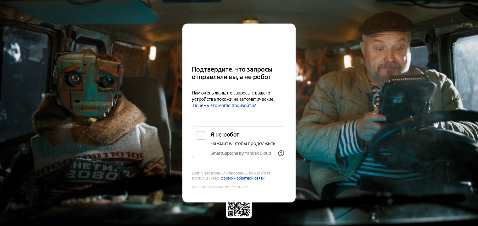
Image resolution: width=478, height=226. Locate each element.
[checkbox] (239, 142)
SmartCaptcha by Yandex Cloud (240, 153)
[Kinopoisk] (239, 42)
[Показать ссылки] (281, 153)
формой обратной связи (242, 178)
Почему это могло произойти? (224, 105)
